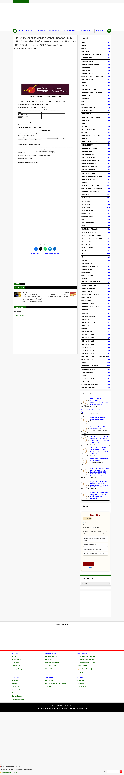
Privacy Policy (17, 669)
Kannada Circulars (90, 229)
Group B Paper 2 (88, 173)
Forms (84, 132)
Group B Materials (89, 167)
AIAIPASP (85, 52)
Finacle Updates (88, 129)
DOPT (84, 123)
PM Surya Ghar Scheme (91, 282)
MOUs (84, 257)
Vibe (85, 568)
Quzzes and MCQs (70, 30)
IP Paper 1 (86, 195)
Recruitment (87, 319)
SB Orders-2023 (88, 353)
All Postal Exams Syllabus (93, 55)
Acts (84, 48)
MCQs (84, 254)
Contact (42, 2)
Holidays (85, 182)
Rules (84, 328)
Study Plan (16, 687)
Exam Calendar (83, 666)
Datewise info (87, 111)
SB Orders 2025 (88, 338)
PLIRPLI (84, 279)
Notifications (87, 263)
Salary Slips (87, 331)
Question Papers (18, 690)
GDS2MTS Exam (87, 145)
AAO (83, 42)
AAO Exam (99, 30)
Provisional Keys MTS (90, 294)
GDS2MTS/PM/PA (88, 151)
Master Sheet (87, 248)
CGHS (84, 83)
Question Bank (88, 303)
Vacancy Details (88, 387)
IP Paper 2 (86, 198)
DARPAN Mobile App (89, 107)
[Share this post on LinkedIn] (54, 249)
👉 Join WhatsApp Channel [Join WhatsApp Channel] (8, 772)
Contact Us (16, 666)
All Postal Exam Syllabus (86, 659)
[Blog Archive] (95, 583)
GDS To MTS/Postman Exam (54, 669)
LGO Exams (86, 241)
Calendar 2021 (87, 73)
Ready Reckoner (88, 316)
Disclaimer (15, 663)
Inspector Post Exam (52, 663)
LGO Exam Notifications (91, 235)
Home (31, 2)
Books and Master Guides (86, 663)
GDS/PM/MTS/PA (54, 30)
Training (85, 381)
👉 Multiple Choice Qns (86, 669)
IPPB (22, 283)
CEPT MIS (48, 687)
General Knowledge (90, 164)
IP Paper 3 (86, 201)
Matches (85, 251)
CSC (83, 101)
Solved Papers (88, 359)
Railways (85, 313)
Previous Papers (86, 30)
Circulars (86, 86)
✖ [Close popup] (1, 764)
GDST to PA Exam (88, 157)
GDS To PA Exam (51, 666)
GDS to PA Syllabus (89, 142)
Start (104, 772)
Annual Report (88, 61)
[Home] (15, 31)
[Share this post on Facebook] (36, 249)
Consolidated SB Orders (92, 92)
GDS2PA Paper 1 (88, 154)
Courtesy (86, 95)
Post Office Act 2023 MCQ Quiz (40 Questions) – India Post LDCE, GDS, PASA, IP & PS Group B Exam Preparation (99, 472)
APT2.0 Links (49, 680)
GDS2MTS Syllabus (89, 148)
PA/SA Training (87, 275)
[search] (121, 771)
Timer (92, 568)
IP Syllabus (86, 213)
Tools (84, 375)
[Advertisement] (51, 15)
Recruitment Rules (89, 322)
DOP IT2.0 (85, 120)
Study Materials (88, 369)
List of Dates (87, 244)
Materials (15, 683)
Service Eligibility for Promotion (95, 356)
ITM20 (84, 226)
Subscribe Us (16, 659)
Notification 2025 (18, 699)
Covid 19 (85, 98)
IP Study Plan (87, 210)
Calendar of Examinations (92, 76)
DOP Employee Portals (91, 117)
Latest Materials (89, 232)
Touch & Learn (88, 378)
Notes (84, 260)
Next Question (88, 564)
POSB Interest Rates (90, 285)
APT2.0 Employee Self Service (55, 683)
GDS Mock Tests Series (91, 136)
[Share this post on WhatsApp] (45, 249)
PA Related (86, 272)
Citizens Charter (89, 89)
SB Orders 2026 (88, 341)
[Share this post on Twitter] (40, 249)
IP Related (86, 207)
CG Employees (87, 79)
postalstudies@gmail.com (79, 708)
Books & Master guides (91, 64)
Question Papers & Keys (91, 307)
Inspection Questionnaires (92, 188)
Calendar (86, 70)
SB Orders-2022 (88, 350)
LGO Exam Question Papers (92, 238)
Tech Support (87, 372)
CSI (83, 104)
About (36, 2)
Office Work (87, 269)
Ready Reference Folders (86, 656)
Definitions (86, 114)
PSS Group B (40, 30)
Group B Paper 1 (88, 170)
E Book (85, 126)
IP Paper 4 (86, 204)
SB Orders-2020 (88, 344)
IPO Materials (87, 216)
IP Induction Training (90, 191)
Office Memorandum (90, 266)
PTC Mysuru (86, 300)
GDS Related (87, 139)
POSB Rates (82, 687)
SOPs (84, 363)
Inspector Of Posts (25, 30)
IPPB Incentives (88, 223)
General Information (90, 160)
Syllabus (15, 680)
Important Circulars (90, 185)
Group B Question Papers (92, 176)
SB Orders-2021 (88, 347)
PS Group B (86, 297)
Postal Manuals (88, 288)
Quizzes (85, 310)
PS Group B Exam (51, 656)
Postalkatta (87, 291)
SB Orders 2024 (88, 335)
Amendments (87, 58)
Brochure (86, 67)
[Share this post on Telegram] (50, 249)
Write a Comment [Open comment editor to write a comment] (19, 315)
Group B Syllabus (89, 179)
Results (85, 325)
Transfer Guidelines (90, 384)
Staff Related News (90, 366)
